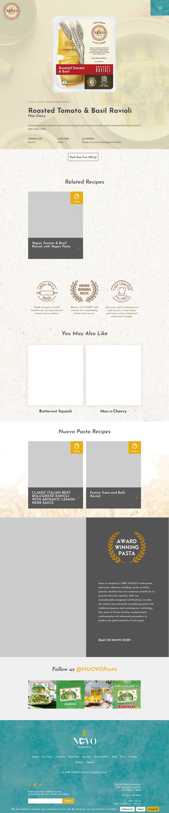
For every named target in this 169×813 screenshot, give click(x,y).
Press (123, 757)
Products (32, 101)
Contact (79, 762)
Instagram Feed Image (42, 709)
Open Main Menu (160, 7)
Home (35, 757)
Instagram (29, 784)
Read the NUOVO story (100, 640)
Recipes (87, 757)
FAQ (114, 757)
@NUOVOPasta (96, 684)
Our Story (47, 757)
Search (90, 762)
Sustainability (101, 757)
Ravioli (41, 101)
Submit (68, 801)
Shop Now (74, 757)
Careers (133, 757)
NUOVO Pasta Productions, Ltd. (11, 11)
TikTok (40, 784)
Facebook (35, 784)
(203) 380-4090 (133, 795)
